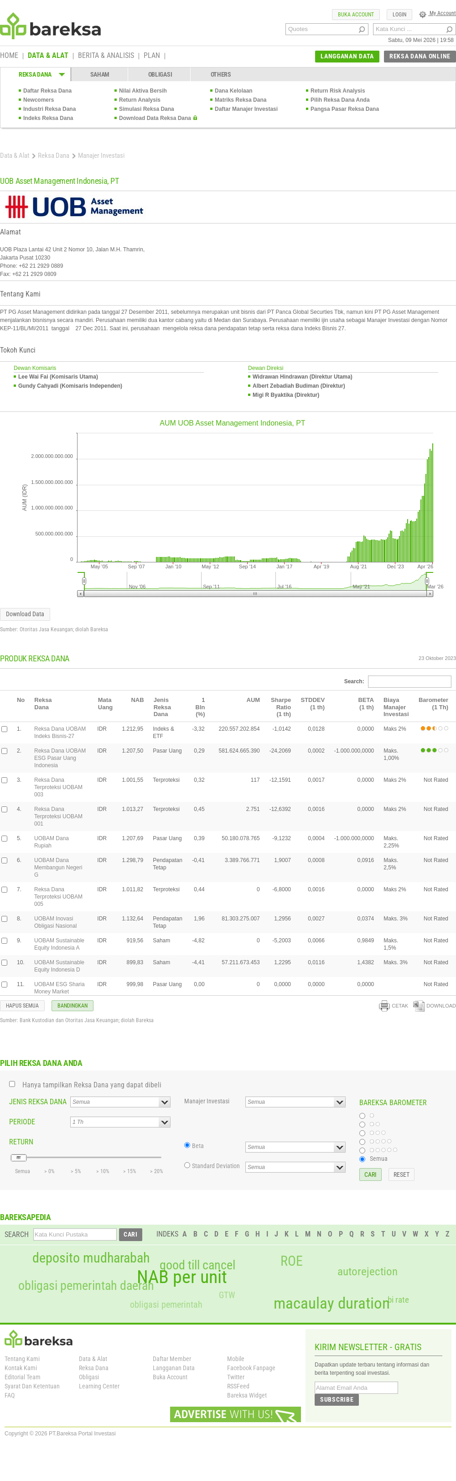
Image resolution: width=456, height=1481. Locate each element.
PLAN (152, 56)
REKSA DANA (35, 74)
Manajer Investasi (206, 1101)
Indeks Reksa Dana (48, 118)
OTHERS (221, 74)
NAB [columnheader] (137, 699)
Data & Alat (14, 155)
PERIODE (22, 1121)
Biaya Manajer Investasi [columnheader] (396, 706)
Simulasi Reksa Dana (146, 109)
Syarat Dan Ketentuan (32, 1386)
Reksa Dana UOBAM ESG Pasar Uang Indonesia (60, 758)
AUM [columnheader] (253, 699)
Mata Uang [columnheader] (105, 703)
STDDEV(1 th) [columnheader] (313, 703)
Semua (379, 1158)
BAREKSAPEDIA (25, 1217)
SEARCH (17, 1234)
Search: (397, 681)
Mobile (235, 1358)
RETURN (21, 1142)
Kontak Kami (21, 1368)
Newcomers (38, 100)
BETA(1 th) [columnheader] (365, 703)
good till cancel (197, 1265)
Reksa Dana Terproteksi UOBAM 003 (58, 787)
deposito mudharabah (91, 1258)
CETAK (393, 1005)
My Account (437, 13)
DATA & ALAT (48, 56)
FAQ (10, 1395)
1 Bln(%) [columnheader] (200, 706)
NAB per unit (182, 1277)
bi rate (398, 1299)
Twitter (235, 1377)
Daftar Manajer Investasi (246, 109)
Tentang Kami (22, 1358)
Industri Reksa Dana (49, 109)
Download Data (25, 614)
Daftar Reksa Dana (47, 91)
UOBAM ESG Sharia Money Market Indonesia (59, 991)
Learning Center (99, 1386)
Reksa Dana (53, 155)
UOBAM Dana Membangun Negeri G (58, 867)
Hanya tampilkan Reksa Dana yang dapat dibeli (91, 1085)
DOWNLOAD (434, 1005)
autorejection (367, 1271)
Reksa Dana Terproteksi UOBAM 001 (58, 816)
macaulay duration (332, 1303)
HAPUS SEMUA (22, 1006)
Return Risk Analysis (338, 91)
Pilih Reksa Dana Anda (340, 100)
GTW (227, 1295)
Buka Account (170, 1377)
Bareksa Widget (247, 1395)
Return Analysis (140, 100)
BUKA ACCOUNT (356, 14)
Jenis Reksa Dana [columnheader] (162, 706)
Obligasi (89, 1377)
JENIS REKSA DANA (38, 1101)
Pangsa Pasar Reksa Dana (345, 109)
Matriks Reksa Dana (240, 100)
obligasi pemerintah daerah (86, 1285)
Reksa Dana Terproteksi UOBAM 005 (58, 896)
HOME (9, 56)
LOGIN (399, 14)
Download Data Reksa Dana (155, 118)
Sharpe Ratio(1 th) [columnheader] (281, 706)
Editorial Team (23, 1377)
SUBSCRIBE (336, 1399)
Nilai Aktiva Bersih (143, 91)
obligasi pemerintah (166, 1304)
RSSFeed (238, 1386)
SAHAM (100, 74)
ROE (291, 1261)
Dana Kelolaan (234, 91)
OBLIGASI (160, 74)
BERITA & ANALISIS (106, 56)
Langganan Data (174, 1368)
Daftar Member (172, 1358)
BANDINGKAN (72, 1006)
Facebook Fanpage (251, 1368)
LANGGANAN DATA (347, 56)
